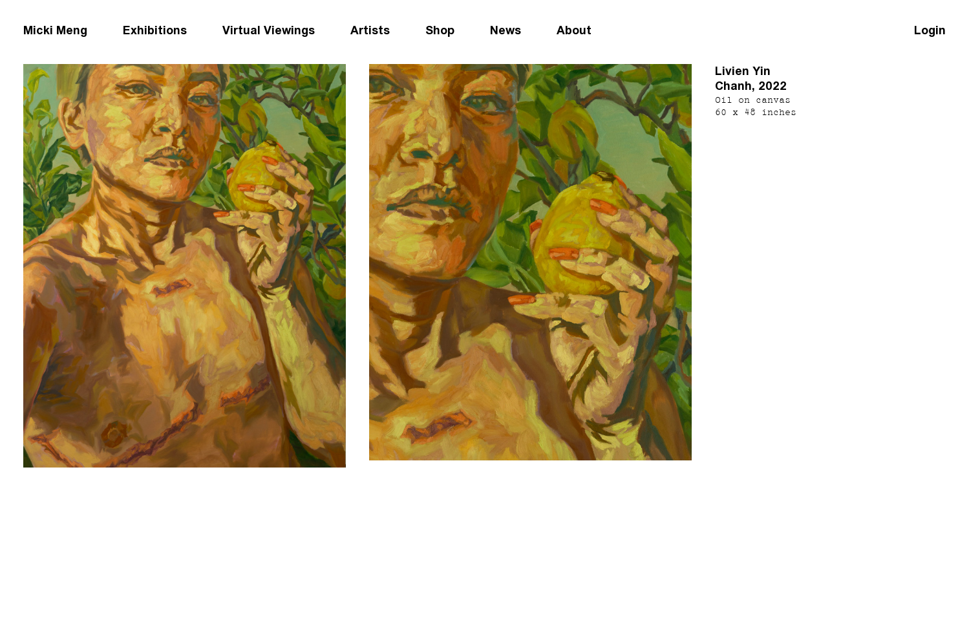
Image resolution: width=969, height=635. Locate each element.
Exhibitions (155, 30)
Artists (370, 30)
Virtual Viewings (268, 30)
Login (930, 30)
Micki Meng (55, 30)
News (505, 30)
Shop (439, 30)
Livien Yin (743, 71)
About (574, 30)
